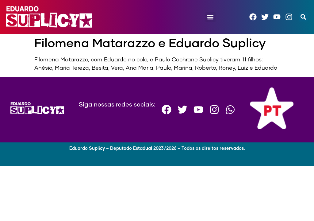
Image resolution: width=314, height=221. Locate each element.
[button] (210, 17)
